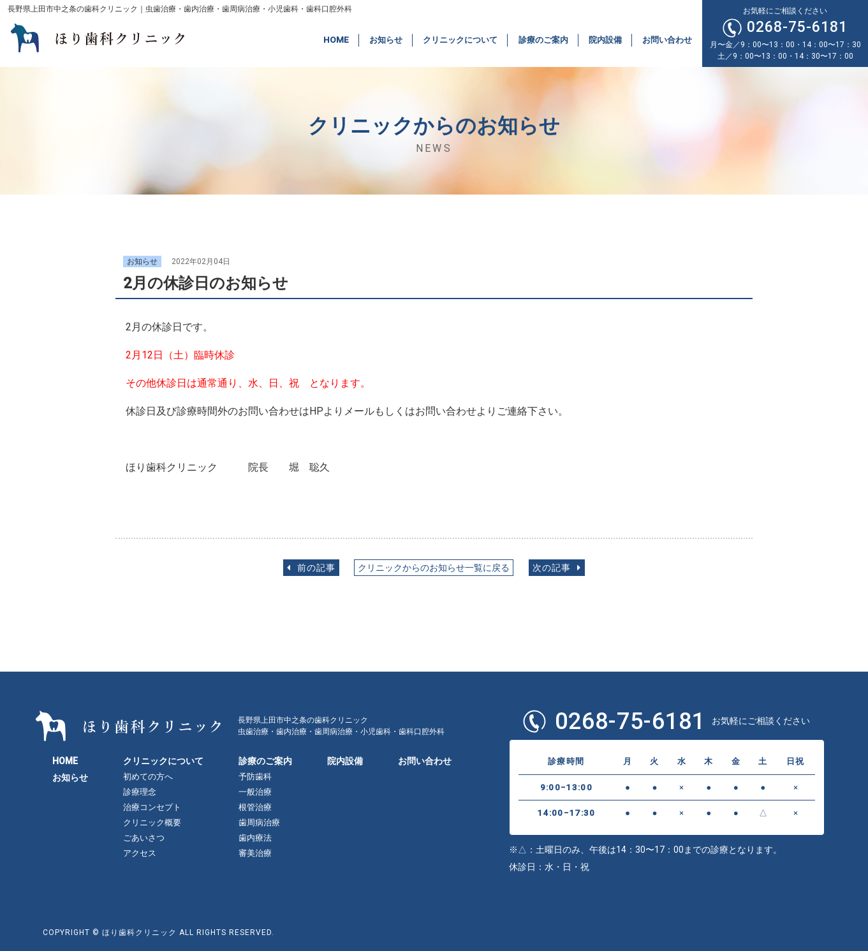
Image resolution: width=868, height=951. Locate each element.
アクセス (139, 853)
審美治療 (255, 853)
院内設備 (605, 40)
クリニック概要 (152, 822)
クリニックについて (460, 40)
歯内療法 (255, 838)
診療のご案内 (543, 40)
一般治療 (255, 792)
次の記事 (557, 568)
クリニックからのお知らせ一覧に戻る (434, 568)
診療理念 (139, 792)
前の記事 (311, 568)
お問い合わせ (667, 40)
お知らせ (385, 40)
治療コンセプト (152, 807)
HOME (336, 40)
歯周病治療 (259, 822)
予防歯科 (255, 776)
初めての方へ (148, 776)
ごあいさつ (144, 838)
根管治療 (255, 807)
